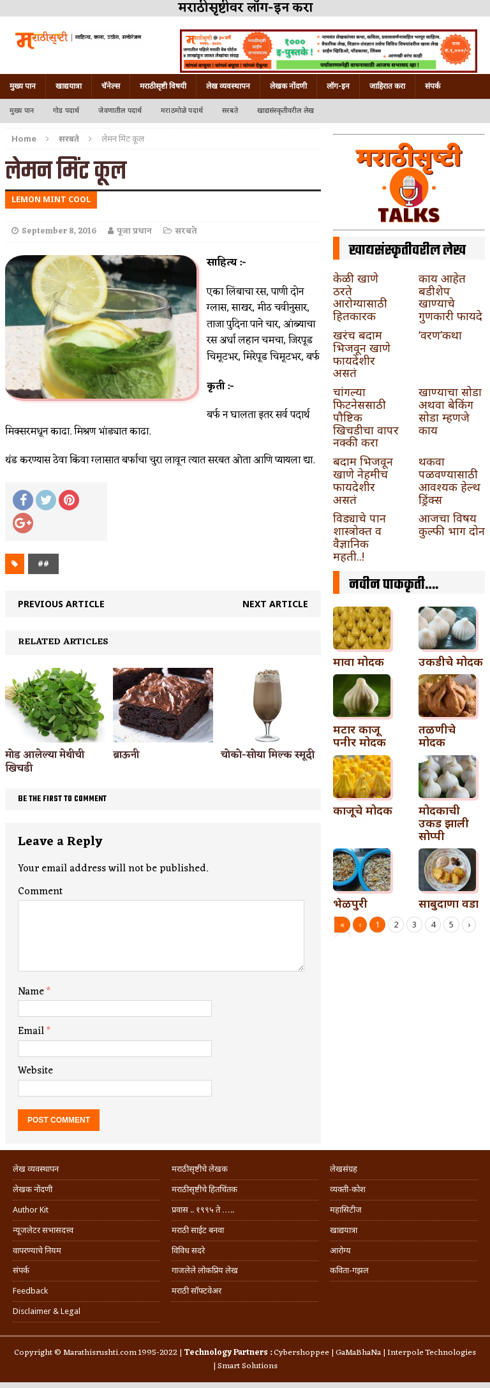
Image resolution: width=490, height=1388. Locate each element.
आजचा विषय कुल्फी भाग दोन (452, 524)
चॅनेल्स (110, 86)
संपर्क (432, 86)
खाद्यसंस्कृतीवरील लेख (285, 111)
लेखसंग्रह (343, 1169)
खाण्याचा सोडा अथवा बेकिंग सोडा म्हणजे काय (450, 410)
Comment (40, 892)
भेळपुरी (350, 903)
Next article (275, 604)
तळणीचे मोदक (437, 735)
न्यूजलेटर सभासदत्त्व (43, 1230)
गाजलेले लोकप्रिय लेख (205, 1270)
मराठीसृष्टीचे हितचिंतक (204, 1189)
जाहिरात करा (387, 86)
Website (35, 1071)
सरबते (230, 111)
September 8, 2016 (59, 231)
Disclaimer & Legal (46, 1311)
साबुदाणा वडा (449, 903)
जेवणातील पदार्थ (120, 111)
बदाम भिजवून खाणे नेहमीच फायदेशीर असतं (363, 480)
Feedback (30, 1291)
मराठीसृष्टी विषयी (163, 86)
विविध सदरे (188, 1250)
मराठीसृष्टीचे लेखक (200, 1169)
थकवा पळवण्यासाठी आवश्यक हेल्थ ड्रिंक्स (449, 480)
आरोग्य (340, 1250)
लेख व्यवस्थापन (228, 86)
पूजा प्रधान (134, 231)
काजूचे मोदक (362, 810)
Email (32, 1031)
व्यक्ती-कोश (348, 1189)
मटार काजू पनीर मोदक (359, 735)
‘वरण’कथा (440, 335)
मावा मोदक (358, 661)
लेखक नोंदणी (288, 86)
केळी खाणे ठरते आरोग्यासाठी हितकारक (360, 296)
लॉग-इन (338, 86)
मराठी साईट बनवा (198, 1230)
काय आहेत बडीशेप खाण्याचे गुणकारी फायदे (450, 296)
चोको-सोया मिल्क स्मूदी (268, 755)
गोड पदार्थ (66, 111)
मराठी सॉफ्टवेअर (196, 1291)
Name (32, 992)
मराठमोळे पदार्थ (182, 111)
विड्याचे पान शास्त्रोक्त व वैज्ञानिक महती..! (359, 536)
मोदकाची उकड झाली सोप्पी (444, 822)
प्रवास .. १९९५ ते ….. (203, 1209)
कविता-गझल (349, 1270)
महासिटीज (346, 1209)
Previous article (61, 604)
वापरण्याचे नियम (37, 1250)
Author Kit (30, 1209)
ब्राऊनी (126, 755)
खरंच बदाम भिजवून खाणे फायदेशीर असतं (361, 353)
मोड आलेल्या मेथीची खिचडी (44, 762)
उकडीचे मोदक (451, 661)
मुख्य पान (23, 86)
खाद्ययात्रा (69, 86)
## (43, 563)
